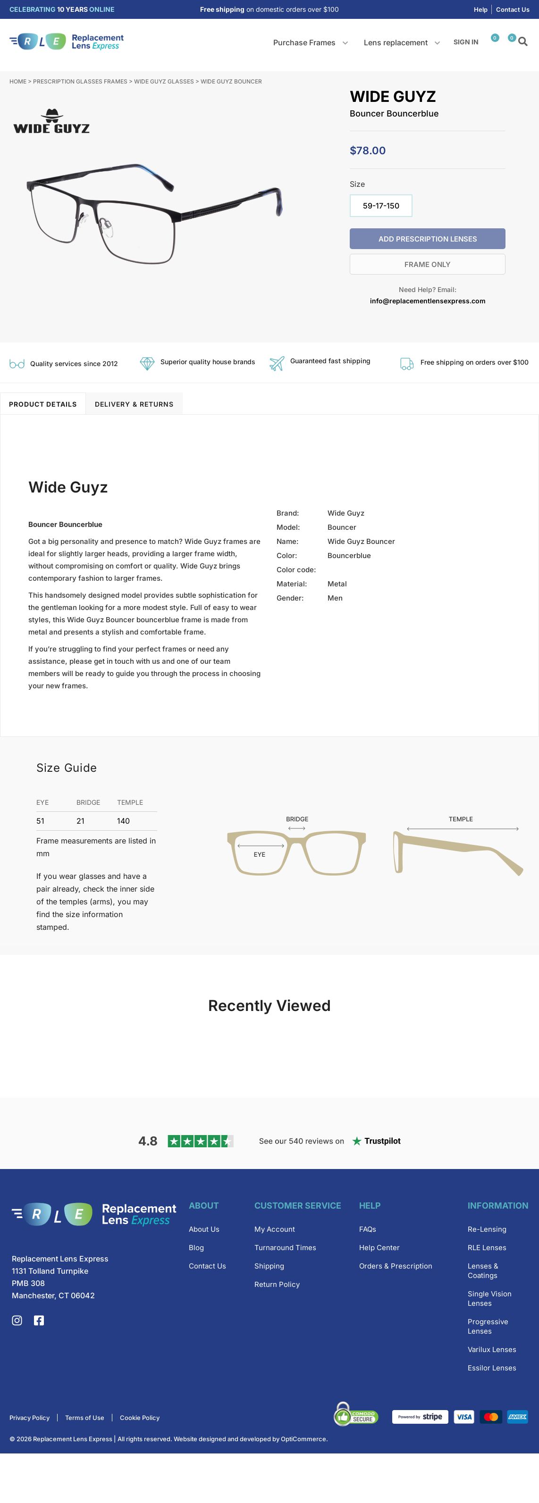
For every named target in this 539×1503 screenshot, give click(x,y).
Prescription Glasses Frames (80, 81)
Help (481, 9)
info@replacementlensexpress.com (428, 301)
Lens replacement (396, 42)
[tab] (43, 403)
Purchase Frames (304, 42)
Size (357, 184)
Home (17, 81)
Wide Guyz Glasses (164, 81)
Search (524, 42)
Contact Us (513, 9)
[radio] (381, 205)
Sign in (466, 42)
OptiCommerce (303, 1488)
